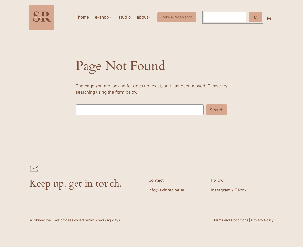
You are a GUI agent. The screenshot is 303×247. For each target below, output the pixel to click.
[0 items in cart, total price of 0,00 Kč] (268, 17)
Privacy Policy (262, 220)
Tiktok (241, 190)
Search (216, 109)
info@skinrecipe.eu (166, 190)
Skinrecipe (42, 220)
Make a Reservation (177, 17)
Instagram (221, 190)
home (83, 17)
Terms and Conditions (230, 220)
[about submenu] (150, 17)
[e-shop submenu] (111, 17)
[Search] (255, 17)
